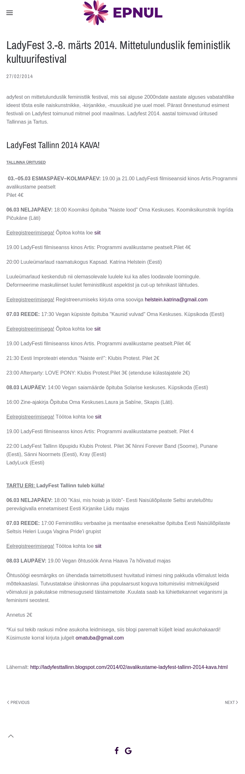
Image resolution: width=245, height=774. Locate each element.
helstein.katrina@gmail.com (176, 299)
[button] (9, 12)
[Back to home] (122, 12)
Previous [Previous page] (18, 702)
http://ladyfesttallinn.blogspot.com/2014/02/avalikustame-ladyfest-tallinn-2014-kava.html (129, 667)
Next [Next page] (231, 702)
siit (97, 232)
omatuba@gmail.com (100, 638)
